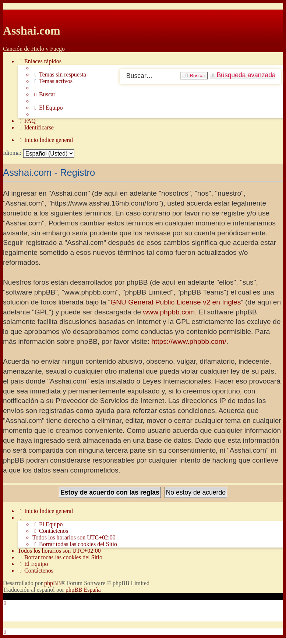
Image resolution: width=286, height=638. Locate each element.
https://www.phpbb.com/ (188, 341)
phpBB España (83, 590)
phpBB (52, 583)
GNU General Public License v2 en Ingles (175, 302)
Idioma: (12, 153)
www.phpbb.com (169, 312)
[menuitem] (59, 74)
